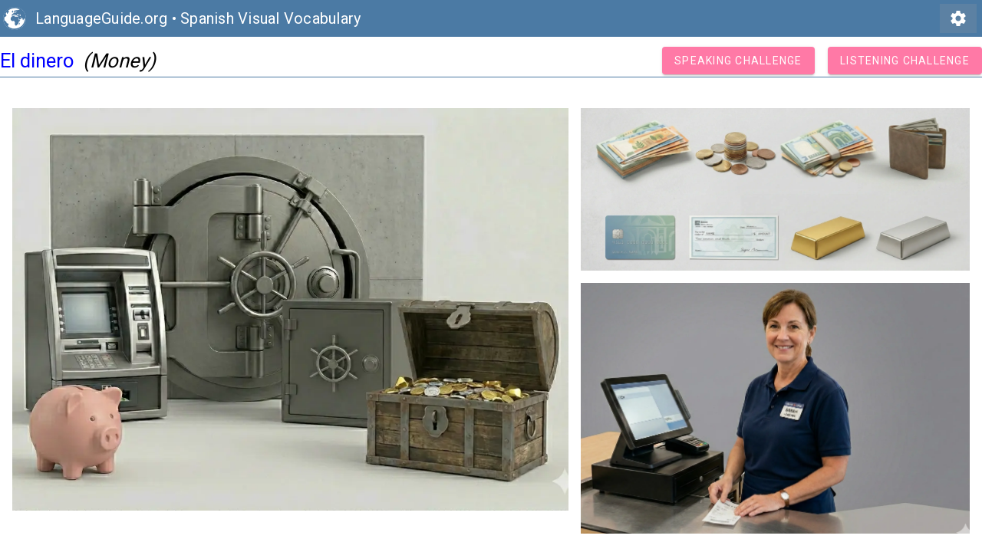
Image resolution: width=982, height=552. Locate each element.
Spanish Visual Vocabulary (270, 18)
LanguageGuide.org (101, 18)
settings (958, 18)
